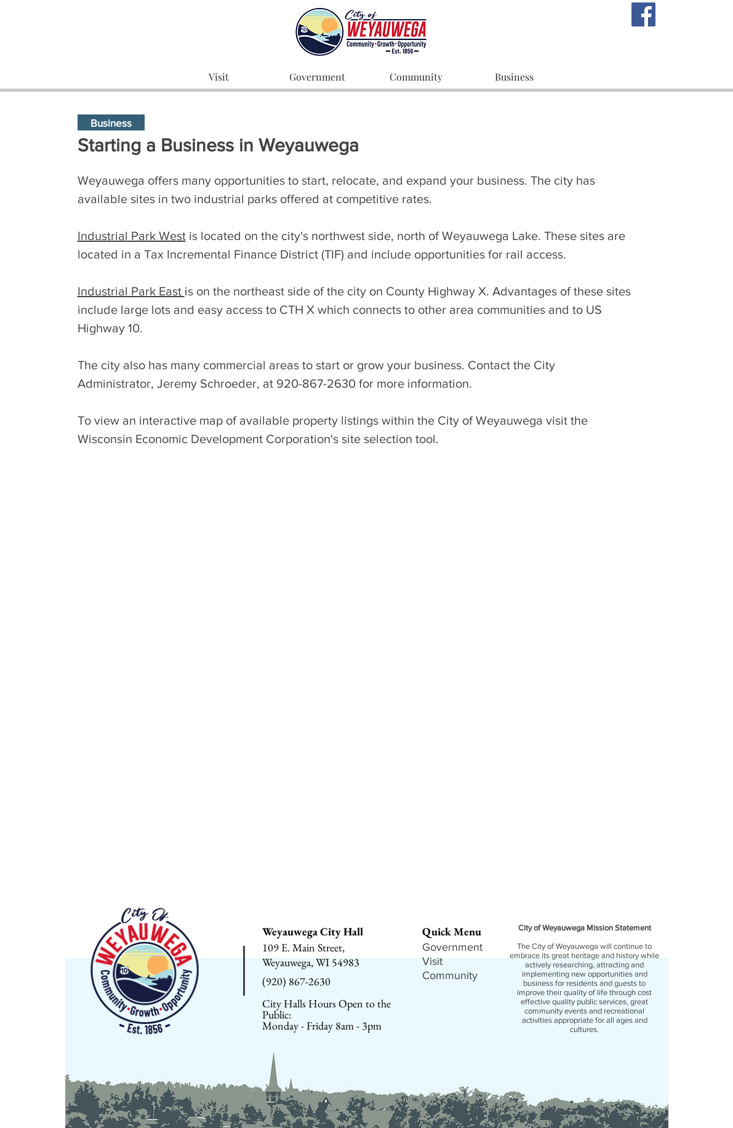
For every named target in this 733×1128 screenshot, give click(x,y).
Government (452, 947)
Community (450, 975)
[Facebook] (643, 14)
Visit (432, 961)
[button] (219, 77)
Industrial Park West (132, 235)
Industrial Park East (131, 291)
